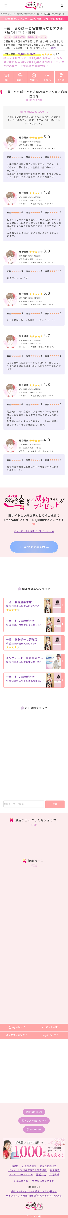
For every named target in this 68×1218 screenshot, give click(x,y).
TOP (7, 76)
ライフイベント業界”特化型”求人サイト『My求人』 (34, 1195)
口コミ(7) (20, 76)
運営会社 (41, 1174)
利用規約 (55, 1170)
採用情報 (54, 1174)
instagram (34, 1111)
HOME (14, 1166)
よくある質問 (29, 1166)
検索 (54, 803)
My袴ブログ (51, 1035)
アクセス (61, 76)
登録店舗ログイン (43, 1180)
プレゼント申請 (51, 1027)
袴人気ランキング (17, 1035)
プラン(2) (47, 76)
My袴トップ (17, 1027)
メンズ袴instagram (34, 1120)
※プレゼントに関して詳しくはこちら (34, 531)
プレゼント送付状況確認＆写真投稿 (27, 1170)
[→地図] (52, 47)
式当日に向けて (48, 1166)
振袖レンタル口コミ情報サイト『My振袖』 (34, 1191)
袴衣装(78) (34, 76)
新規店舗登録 (21, 1180)
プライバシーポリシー (21, 1174)
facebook (34, 1129)
